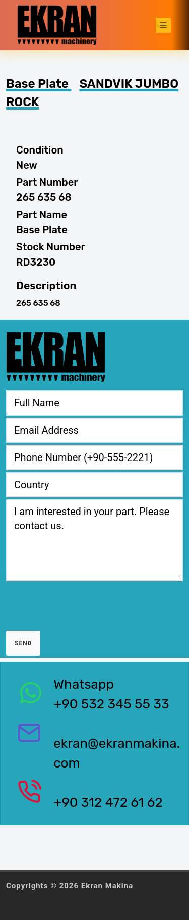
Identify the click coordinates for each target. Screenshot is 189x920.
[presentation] (82, 603)
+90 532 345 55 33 (111, 704)
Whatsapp (83, 684)
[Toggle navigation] (163, 25)
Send (23, 643)
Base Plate (38, 84)
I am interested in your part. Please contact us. (94, 540)
